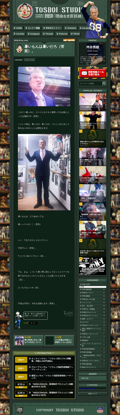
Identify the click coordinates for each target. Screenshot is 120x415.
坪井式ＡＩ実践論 (93, 309)
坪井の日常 (86, 284)
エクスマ (93, 322)
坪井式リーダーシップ (93, 334)
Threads (49, 34)
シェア (26, 322)
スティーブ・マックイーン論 (93, 345)
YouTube (20, 34)
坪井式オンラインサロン (93, 361)
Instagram (35, 34)
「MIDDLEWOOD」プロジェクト (93, 356)
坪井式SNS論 (93, 352)
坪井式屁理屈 (93, 289)
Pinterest (63, 34)
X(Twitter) (71, 28)
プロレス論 (93, 337)
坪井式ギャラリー (53, 28)
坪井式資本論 (93, 364)
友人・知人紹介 (93, 306)
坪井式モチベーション (93, 316)
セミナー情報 (34, 28)
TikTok (76, 34)
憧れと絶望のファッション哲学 (93, 329)
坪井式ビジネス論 (93, 299)
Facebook (86, 28)
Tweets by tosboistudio (87, 388)
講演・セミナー (93, 319)
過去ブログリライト (93, 367)
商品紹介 (93, 340)
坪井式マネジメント (93, 312)
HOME (19, 28)
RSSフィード (93, 394)
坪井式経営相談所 (93, 349)
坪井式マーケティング (93, 325)
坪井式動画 (93, 296)
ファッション (29, 60)
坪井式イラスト (93, 293)
